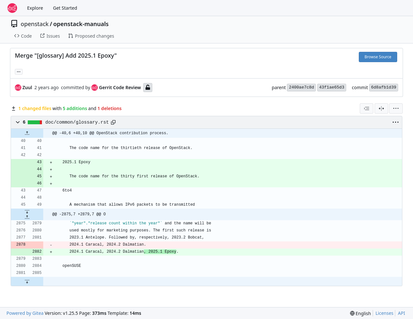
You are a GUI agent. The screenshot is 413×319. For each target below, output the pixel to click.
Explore (35, 8)
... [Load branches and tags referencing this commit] (19, 71)
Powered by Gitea (25, 313)
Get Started (65, 8)
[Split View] (381, 108)
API (401, 313)
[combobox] (366, 108)
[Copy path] (113, 122)
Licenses (385, 313)
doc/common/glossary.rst (77, 122)
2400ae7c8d (301, 87)
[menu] (396, 108)
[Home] (12, 8)
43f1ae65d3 (331, 87)
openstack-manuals (81, 24)
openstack (35, 24)
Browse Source (378, 57)
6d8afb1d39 (383, 87)
